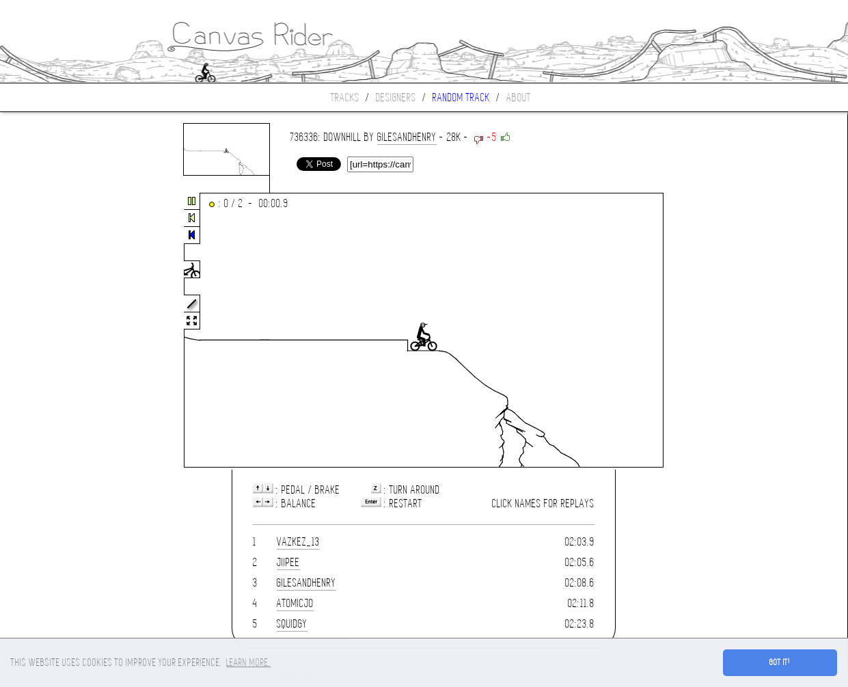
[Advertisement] (57, 331)
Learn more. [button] (248, 662)
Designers (396, 97)
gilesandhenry (407, 137)
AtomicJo (295, 603)
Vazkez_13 (298, 542)
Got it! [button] (780, 662)
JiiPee (288, 562)
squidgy (292, 624)
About (518, 97)
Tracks (345, 97)
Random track (461, 97)
